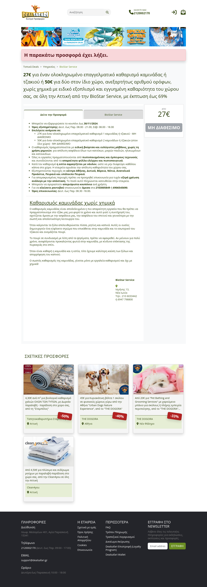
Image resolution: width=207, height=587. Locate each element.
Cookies (82, 545)
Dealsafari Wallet (115, 554)
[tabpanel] (83, 230)
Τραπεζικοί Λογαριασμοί (120, 536)
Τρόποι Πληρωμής (116, 532)
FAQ (108, 527)
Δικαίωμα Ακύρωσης (118, 541)
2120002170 (28, 548)
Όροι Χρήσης (85, 532)
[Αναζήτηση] (85, 12)
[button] (183, 13)
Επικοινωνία (84, 549)
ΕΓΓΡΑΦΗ (177, 546)
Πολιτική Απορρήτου (84, 538)
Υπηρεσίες (49, 66)
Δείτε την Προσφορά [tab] (53, 114)
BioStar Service (68, 66)
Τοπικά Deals (31, 66)
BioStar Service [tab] (113, 114)
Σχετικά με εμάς (86, 527)
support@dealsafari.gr (34, 560)
